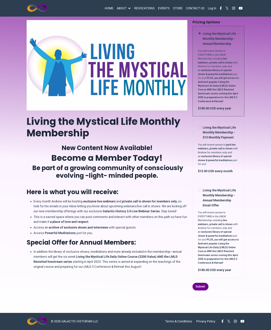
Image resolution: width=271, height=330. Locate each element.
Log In (212, 8)
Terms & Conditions (178, 321)
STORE (178, 8)
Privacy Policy (205, 321)
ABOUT (124, 8)
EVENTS (164, 8)
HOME (109, 8)
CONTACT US (195, 8)
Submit (200, 286)
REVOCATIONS (144, 8)
